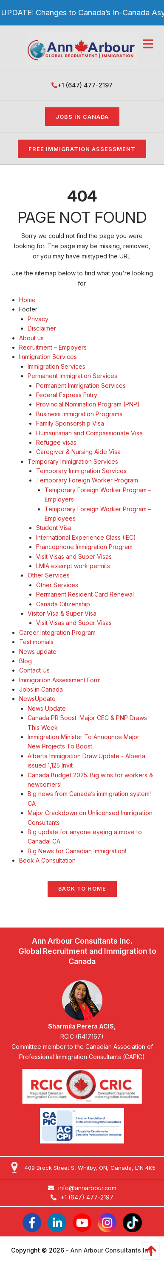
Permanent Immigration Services (72, 375)
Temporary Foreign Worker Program (87, 480)
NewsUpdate (37, 698)
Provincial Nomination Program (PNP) (88, 404)
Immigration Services (48, 356)
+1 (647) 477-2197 (82, 85)
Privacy (38, 318)
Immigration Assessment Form (60, 680)
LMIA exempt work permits (73, 565)
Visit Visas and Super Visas (74, 556)
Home (27, 299)
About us (31, 338)
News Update (47, 708)
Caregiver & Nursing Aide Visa (78, 451)
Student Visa (53, 527)
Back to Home (82, 889)
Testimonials (36, 641)
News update (38, 651)
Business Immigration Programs (79, 414)
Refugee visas (56, 442)
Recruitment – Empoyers (53, 347)
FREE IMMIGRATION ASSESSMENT (82, 149)
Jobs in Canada (82, 116)
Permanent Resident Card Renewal (85, 594)
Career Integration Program (57, 632)
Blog (25, 660)
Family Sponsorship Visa (70, 423)
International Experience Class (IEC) (86, 537)
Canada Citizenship (63, 604)
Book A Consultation (47, 860)
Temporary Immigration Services (73, 461)
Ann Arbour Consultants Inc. (112, 1250)
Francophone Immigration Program (84, 546)
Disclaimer (42, 328)
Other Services (49, 575)
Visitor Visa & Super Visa (62, 613)
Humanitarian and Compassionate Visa (89, 433)
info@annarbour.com (82, 1187)
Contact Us (34, 670)
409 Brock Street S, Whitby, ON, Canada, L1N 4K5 (90, 1167)
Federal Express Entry (66, 394)
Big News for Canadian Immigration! (77, 851)
